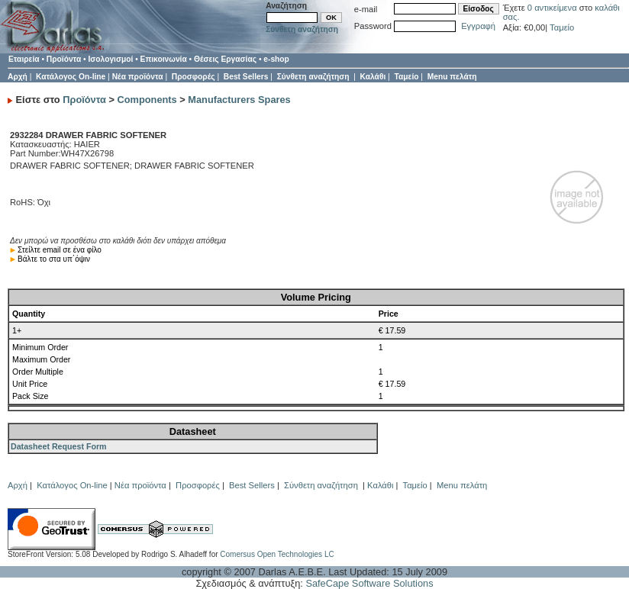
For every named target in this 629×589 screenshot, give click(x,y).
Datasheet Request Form (59, 446)
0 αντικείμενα (553, 7)
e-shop (276, 59)
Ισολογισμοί (110, 59)
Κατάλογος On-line (70, 76)
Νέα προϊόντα (137, 76)
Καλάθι (373, 76)
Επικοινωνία (163, 59)
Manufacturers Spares (239, 99)
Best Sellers (246, 76)
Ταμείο (562, 27)
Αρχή (17, 76)
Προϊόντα (64, 59)
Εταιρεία (24, 59)
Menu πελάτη (452, 76)
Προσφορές (193, 76)
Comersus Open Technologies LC (277, 554)
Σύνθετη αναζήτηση (302, 29)
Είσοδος (478, 9)
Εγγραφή (478, 26)
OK (331, 17)
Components (147, 99)
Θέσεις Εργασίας (225, 59)
